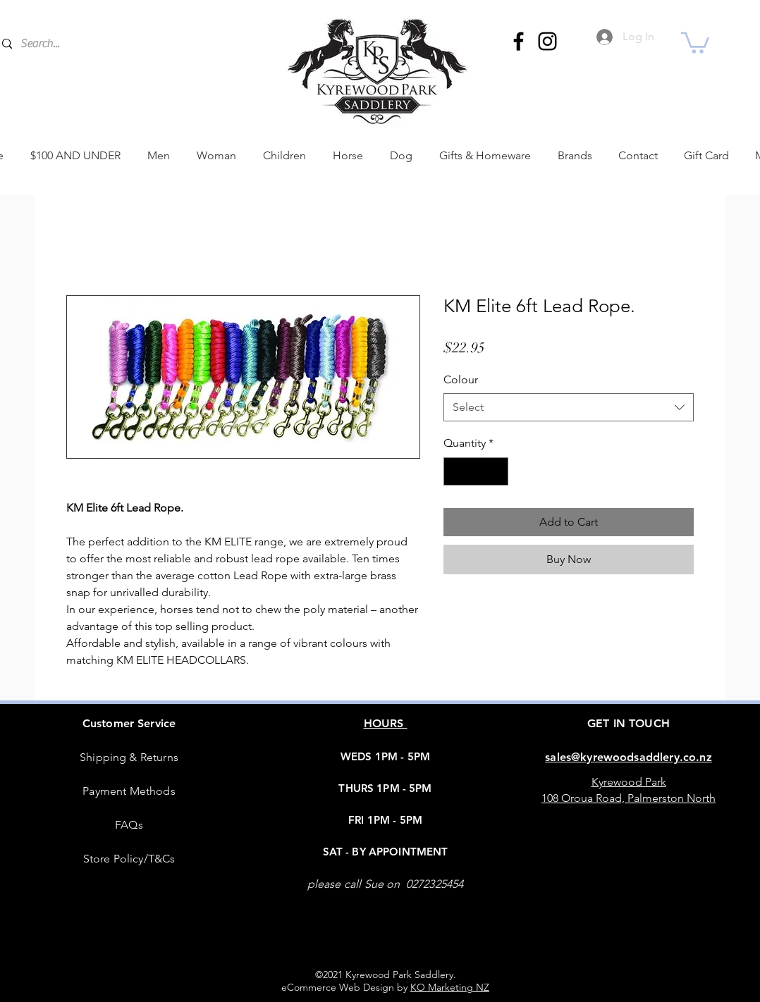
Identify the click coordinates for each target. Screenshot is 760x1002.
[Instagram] (547, 41)
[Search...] (118, 44)
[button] (695, 42)
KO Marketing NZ (449, 987)
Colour (460, 379)
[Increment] (496, 471)
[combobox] (568, 407)
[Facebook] (518, 41)
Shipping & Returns (129, 757)
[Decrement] (455, 471)
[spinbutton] (475, 471)
